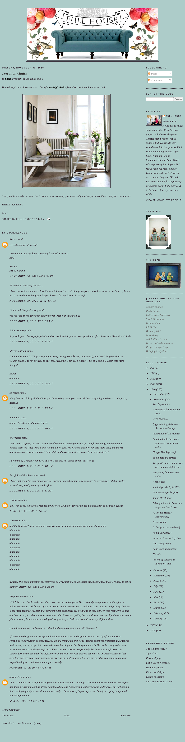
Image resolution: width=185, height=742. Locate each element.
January (158, 618)
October (158, 570)
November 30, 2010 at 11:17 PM (33, 300)
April (156, 602)
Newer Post (8, 715)
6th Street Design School (159, 681)
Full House (173, 116)
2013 (153, 373)
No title (157, 554)
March (157, 607)
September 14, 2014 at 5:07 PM (33, 587)
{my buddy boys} (162, 543)
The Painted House (156, 648)
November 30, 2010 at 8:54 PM (32, 276)
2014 (153, 367)
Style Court (152, 653)
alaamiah (15, 530)
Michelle (14, 392)
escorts (69, 636)
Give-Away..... (160, 418)
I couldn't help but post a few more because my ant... (166, 442)
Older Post (125, 715)
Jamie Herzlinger (162, 497)
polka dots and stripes (164, 457)
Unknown (15, 499)
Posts (152, 73)
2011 (153, 383)
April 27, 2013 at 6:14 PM (28, 511)
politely (58, 662)
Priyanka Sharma (19, 596)
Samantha (15, 417)
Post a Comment (10, 709)
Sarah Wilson (17, 676)
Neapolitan (159, 481)
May (156, 597)
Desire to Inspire (155, 676)
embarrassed (111, 653)
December (159, 393)
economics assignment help (106, 682)
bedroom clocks (114, 505)
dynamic (84, 619)
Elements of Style (155, 672)
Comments (155, 80)
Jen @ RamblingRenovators (25, 475)
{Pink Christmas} (162, 532)
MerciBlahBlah (18, 350)
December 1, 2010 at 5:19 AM (31, 408)
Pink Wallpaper (154, 658)
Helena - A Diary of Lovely (24, 310)
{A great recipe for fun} (165, 492)
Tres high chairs (14, 73)
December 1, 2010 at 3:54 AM (31, 341)
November (159, 399)
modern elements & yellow (167, 538)
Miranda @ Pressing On (23, 285)
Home (67, 715)
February (158, 613)
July (156, 586)
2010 (153, 389)
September (159, 575)
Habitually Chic (154, 667)
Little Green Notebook (158, 662)
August (157, 580)
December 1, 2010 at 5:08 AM (31, 383)
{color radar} (160, 521)
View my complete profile (164, 200)
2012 (153, 378)
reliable (29, 602)
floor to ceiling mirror (165, 548)
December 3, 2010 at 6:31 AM (31, 490)
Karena (13, 239)
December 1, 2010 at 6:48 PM (31, 465)
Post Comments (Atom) (29, 723)
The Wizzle (15, 437)
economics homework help (47, 691)
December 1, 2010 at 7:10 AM (31, 428)
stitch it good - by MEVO (166, 487)
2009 (153, 625)
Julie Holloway (18, 330)
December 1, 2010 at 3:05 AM (31, 321)
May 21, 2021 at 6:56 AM (27, 700)
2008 (153, 630)
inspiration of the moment (166, 433)
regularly (115, 610)
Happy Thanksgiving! (164, 452)
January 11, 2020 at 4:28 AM (30, 667)
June (156, 591)
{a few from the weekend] (166, 527)
